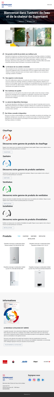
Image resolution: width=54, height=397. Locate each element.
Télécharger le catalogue (13, 344)
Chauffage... (7, 152)
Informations (31, 21)
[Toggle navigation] (49, 5)
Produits (22, 21)
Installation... (8, 227)
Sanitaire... (7, 178)
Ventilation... (8, 203)
